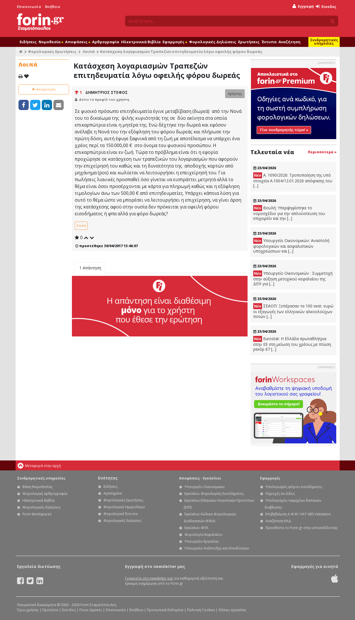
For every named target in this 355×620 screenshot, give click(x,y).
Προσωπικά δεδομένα (165, 609)
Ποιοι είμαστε (90, 609)
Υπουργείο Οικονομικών (204, 486)
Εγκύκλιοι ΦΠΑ (196, 527)
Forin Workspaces (36, 514)
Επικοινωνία (29, 6)
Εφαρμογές (175, 41)
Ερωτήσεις (248, 41)
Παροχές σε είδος (280, 493)
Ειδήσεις (28, 41)
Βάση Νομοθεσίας (37, 486)
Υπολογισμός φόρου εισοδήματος (293, 486)
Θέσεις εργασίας (232, 609)
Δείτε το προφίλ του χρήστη (104, 99)
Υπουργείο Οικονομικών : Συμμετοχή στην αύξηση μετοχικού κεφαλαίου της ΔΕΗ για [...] (293, 278)
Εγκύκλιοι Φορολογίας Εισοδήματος (214, 493)
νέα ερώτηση (43, 89)
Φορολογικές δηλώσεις (41, 507)
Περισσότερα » (322, 152)
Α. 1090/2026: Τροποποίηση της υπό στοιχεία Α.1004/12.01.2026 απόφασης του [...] (292, 180)
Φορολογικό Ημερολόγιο (124, 507)
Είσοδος (326, 6)
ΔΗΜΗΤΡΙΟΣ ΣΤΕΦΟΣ (106, 92)
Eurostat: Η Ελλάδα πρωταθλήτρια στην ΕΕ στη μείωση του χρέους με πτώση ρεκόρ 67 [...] (292, 344)
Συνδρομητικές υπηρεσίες (324, 42)
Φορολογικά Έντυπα (120, 513)
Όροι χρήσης (28, 609)
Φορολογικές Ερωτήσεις (52, 51)
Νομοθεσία (51, 41)
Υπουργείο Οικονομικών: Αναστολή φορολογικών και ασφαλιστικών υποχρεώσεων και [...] (291, 246)
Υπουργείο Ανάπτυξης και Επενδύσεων (216, 548)
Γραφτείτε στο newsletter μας (149, 578)
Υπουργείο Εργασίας (201, 541)
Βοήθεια (52, 6)
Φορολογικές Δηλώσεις (212, 41)
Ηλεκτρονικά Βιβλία (141, 41)
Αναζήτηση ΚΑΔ (278, 520)
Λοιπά (89, 51)
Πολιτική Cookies (201, 609)
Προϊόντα (50, 609)
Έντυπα (269, 41)
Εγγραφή (303, 6)
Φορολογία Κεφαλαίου (203, 534)
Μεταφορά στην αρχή (43, 465)
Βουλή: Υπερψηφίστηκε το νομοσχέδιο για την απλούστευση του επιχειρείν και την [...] (289, 213)
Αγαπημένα (112, 493)
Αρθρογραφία (105, 41)
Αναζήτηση (289, 41)
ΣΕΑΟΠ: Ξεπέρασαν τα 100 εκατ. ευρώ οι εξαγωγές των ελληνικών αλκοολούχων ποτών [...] (293, 311)
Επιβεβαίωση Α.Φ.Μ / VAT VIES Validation (298, 514)
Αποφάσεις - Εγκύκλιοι (200, 478)
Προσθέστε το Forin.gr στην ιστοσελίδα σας (301, 527)
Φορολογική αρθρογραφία (44, 493)
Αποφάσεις (77, 41)
